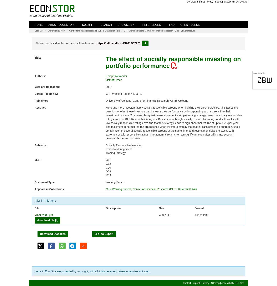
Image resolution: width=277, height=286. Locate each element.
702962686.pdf (44, 215)
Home (39, 24)
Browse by (127, 24)
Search (106, 24)
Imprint (200, 1)
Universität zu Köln (56, 31)
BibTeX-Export (104, 233)
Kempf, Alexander (116, 76)
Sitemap (219, 1)
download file (47, 220)
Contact (191, 1)
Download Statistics (53, 233)
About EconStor (62, 24)
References (153, 24)
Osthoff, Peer (114, 79)
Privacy (209, 1)
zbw (264, 80)
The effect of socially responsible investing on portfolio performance (173, 62)
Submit (88, 24)
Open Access (190, 24)
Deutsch (244, 1)
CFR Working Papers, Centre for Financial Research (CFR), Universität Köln (159, 31)
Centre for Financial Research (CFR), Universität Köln (94, 31)
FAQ (172, 24)
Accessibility (231, 1)
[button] (41, 246)
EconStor (39, 31)
